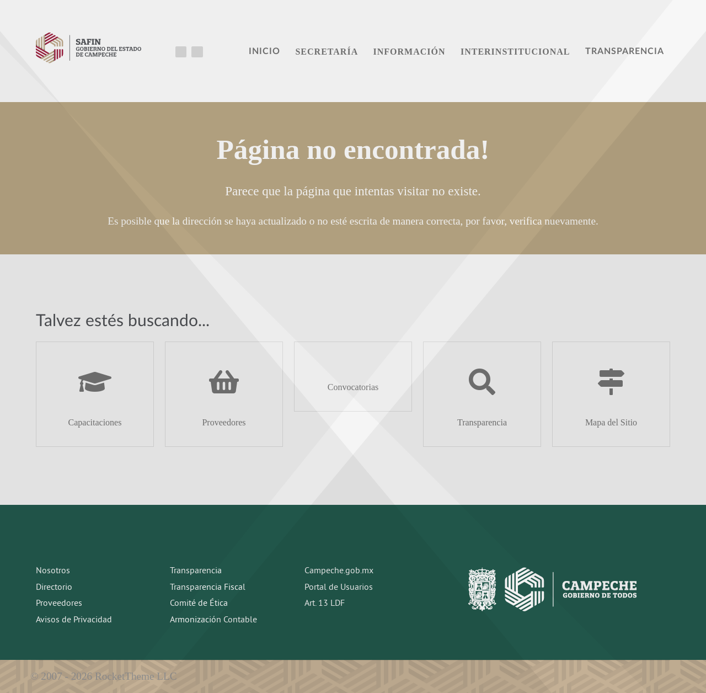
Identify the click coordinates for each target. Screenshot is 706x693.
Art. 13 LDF (324, 603)
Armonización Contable (213, 620)
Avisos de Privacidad (74, 620)
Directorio (54, 587)
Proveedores (59, 603)
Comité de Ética (199, 603)
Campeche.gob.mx (338, 571)
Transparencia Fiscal (207, 587)
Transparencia (196, 571)
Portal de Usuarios (338, 587)
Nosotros (53, 571)
